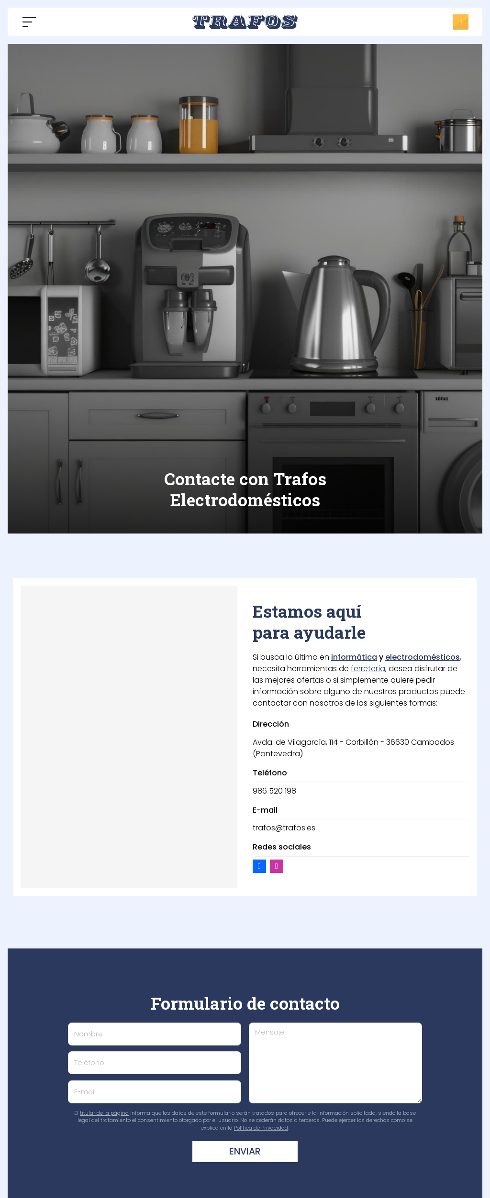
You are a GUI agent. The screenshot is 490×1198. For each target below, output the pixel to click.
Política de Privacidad (261, 1128)
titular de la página (104, 1113)
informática (354, 657)
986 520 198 (274, 790)
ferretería (368, 668)
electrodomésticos (422, 657)
